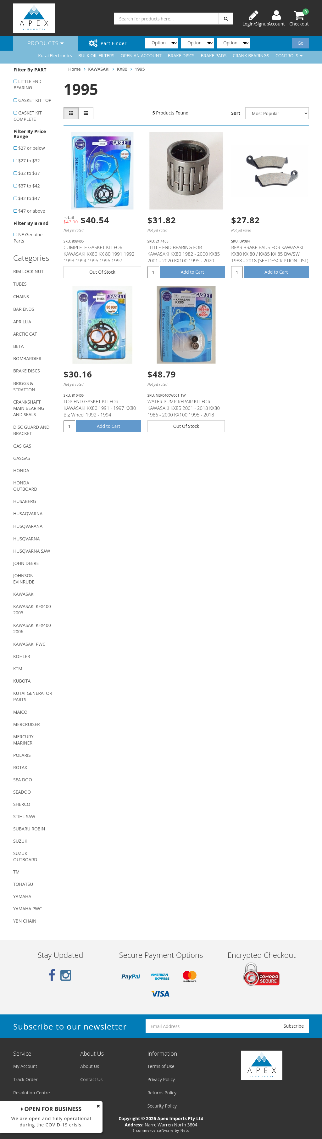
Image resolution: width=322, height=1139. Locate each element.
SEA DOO (22, 780)
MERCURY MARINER (23, 740)
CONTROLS (289, 56)
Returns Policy (161, 1093)
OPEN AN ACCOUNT (141, 56)
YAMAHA (22, 896)
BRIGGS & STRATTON (24, 386)
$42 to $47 (29, 198)
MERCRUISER (26, 724)
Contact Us (91, 1079)
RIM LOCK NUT (28, 271)
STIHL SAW (24, 816)
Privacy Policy (161, 1079)
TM (16, 872)
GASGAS (21, 458)
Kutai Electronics (55, 56)
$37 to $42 (29, 186)
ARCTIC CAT (25, 334)
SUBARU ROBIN (29, 829)
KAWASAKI (24, 594)
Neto (185, 1130)
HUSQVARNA (26, 539)
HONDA (21, 470)
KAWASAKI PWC (29, 644)
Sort (235, 113)
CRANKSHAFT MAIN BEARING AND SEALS (28, 408)
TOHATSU (23, 884)
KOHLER (21, 656)
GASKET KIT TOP (34, 100)
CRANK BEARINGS (251, 56)
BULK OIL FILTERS (96, 56)
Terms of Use (161, 1066)
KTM (17, 669)
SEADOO (22, 792)
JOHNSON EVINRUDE (23, 578)
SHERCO (21, 804)
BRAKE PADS (214, 56)
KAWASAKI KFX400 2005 (32, 609)
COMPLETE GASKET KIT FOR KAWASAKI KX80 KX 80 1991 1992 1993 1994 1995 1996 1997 (99, 254)
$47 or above (31, 211)
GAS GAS (22, 446)
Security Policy (162, 1106)
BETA (18, 346)
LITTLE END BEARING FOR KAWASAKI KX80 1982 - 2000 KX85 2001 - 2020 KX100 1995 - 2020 (183, 254)
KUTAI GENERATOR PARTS (32, 696)
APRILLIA (22, 322)
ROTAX (20, 767)
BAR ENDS (23, 309)
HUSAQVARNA (27, 513)
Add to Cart (192, 272)
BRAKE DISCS (181, 56)
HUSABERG (24, 501)
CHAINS (21, 296)
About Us (89, 1066)
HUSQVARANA (27, 526)
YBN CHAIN (24, 921)
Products (45, 43)
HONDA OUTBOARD (25, 486)
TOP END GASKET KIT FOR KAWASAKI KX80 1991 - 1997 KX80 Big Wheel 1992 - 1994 (100, 408)
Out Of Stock (102, 272)
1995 (140, 69)
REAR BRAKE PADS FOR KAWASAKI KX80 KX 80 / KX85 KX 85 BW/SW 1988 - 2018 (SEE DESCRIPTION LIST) (269, 254)
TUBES (19, 284)
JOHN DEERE (26, 563)
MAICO (20, 712)
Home (74, 69)
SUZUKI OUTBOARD (25, 856)
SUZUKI (21, 841)
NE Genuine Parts (28, 238)
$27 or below (31, 148)
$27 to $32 (29, 161)
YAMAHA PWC (27, 909)
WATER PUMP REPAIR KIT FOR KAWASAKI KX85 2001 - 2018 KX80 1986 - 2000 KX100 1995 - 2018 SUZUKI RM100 (183, 411)
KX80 (122, 69)
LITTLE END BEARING (28, 84)
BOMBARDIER (27, 358)
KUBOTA (22, 681)
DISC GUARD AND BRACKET (31, 430)
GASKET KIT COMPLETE (28, 116)
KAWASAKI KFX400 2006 (32, 628)
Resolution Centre (31, 1093)
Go (300, 43)
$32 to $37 (29, 173)
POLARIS (22, 755)
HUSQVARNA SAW (31, 551)
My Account (25, 1066)
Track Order (25, 1079)
